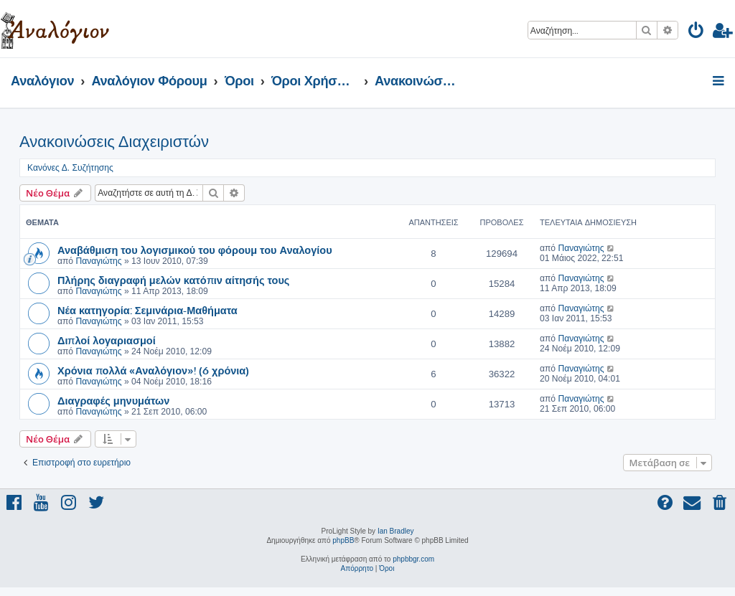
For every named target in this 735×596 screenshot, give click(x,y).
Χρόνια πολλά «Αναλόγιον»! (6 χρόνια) (153, 370)
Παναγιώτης (98, 261)
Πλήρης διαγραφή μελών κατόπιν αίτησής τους (173, 279)
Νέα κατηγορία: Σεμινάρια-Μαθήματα (147, 309)
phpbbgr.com (413, 559)
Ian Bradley (396, 531)
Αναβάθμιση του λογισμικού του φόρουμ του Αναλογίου (194, 249)
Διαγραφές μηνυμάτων (113, 400)
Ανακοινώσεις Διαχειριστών (114, 142)
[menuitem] (696, 33)
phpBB (343, 540)
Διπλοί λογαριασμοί (106, 340)
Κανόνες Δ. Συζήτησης (70, 168)
